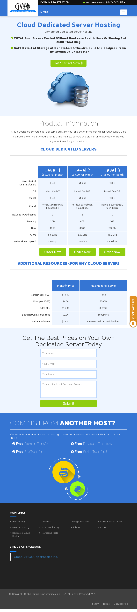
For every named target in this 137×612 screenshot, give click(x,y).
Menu (44, 12)
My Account (115, 2)
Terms (106, 604)
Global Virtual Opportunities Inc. (36, 556)
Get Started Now (68, 63)
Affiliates (75, 527)
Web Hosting (19, 521)
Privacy (95, 604)
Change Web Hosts (81, 521)
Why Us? (46, 521)
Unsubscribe (121, 604)
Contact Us (106, 527)
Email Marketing (50, 527)
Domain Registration (54, 2)
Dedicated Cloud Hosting (21, 534)
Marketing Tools (50, 533)
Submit (68, 403)
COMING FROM (62, 423)
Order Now (52, 252)
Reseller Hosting (20, 527)
